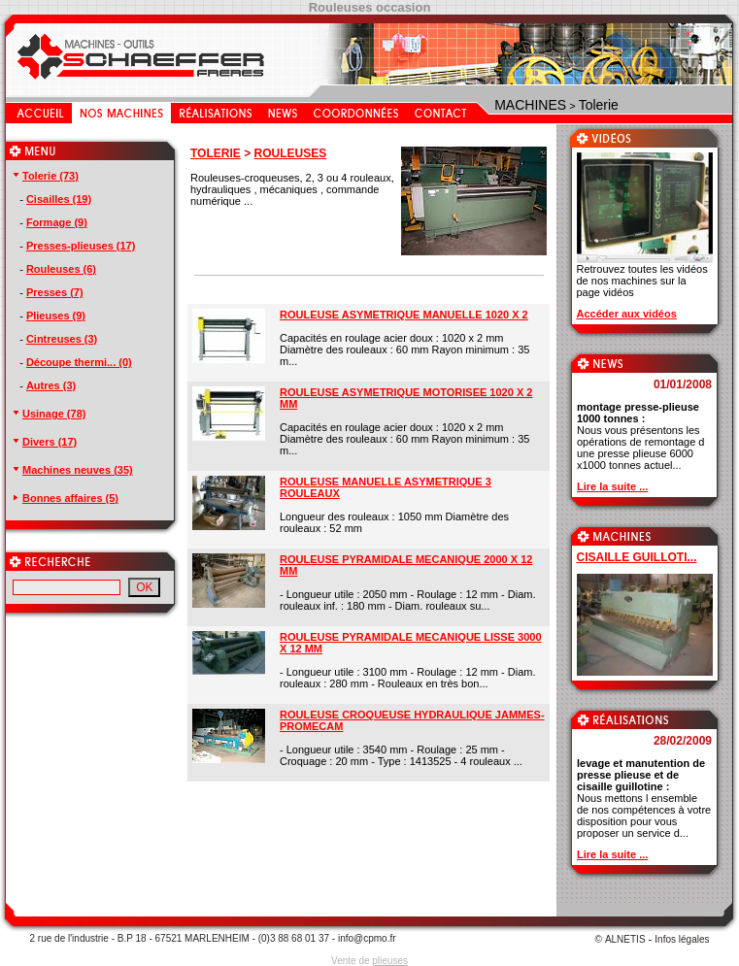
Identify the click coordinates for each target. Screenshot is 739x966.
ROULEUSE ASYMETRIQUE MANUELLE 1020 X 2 (404, 314)
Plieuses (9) (55, 315)
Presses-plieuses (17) (81, 245)
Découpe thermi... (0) (79, 362)
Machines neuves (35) (72, 470)
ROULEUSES (289, 153)
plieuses (390, 960)
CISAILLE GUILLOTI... (637, 557)
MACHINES (530, 105)
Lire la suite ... (612, 486)
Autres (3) (51, 385)
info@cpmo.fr (367, 938)
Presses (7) (55, 292)
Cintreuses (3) (61, 339)
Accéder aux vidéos (627, 313)
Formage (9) (56, 222)
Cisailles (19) (58, 199)
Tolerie (599, 105)
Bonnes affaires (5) (64, 498)
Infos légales (682, 939)
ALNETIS (625, 939)
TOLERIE (215, 153)
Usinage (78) (48, 413)
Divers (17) (44, 442)
